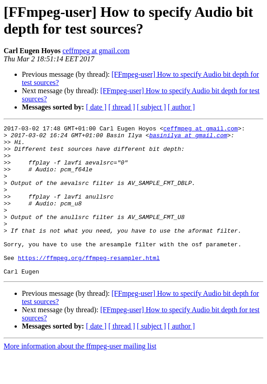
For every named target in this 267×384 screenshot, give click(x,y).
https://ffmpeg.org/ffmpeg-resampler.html (89, 285)
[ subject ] (151, 107)
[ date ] (96, 107)
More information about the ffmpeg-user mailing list (80, 376)
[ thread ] (121, 107)
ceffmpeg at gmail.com (96, 51)
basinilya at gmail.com (188, 138)
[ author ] (181, 107)
